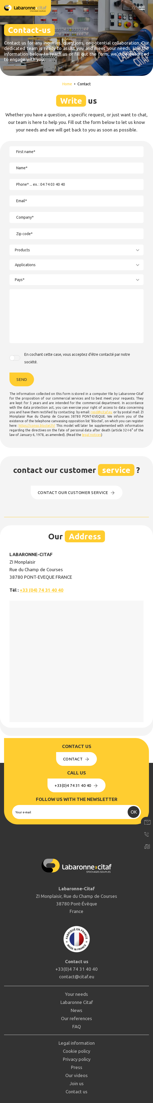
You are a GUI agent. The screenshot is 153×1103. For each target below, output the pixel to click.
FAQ (76, 1026)
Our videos (76, 1075)
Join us (77, 1083)
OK (134, 811)
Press (76, 1067)
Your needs (76, 994)
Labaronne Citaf (76, 1002)
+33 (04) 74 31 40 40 (41, 590)
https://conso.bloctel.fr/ (37, 425)
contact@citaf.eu (76, 976)
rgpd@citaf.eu (101, 412)
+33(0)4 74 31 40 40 (76, 785)
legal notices (91, 435)
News (76, 1010)
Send (21, 379)
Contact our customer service (76, 492)
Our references (76, 1018)
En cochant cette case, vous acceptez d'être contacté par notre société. (77, 358)
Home (67, 84)
